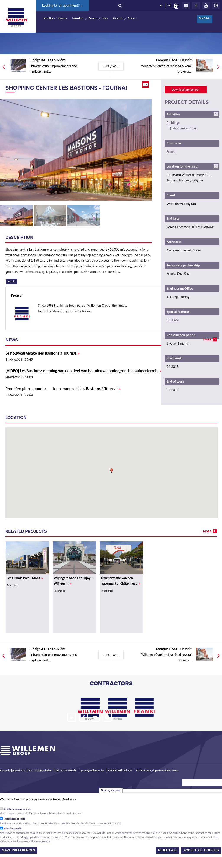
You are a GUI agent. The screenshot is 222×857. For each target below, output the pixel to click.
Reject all (167, 850)
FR (168, 5)
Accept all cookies (201, 850)
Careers (92, 18)
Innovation (77, 18)
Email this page (146, 84)
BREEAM (173, 320)
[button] (111, 470)
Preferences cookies (14, 818)
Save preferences (18, 850)
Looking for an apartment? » (62, 5)
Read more (69, 799)
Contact (132, 18)
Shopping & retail (184, 128)
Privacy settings (111, 790)
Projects (62, 18)
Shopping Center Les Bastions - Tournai (66, 88)
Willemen (16, 18)
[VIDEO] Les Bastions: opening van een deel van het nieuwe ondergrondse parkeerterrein (83, 370)
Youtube (206, 5)
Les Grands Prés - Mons (25, 578)
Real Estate (204, 18)
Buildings (173, 123)
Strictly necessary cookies (17, 808)
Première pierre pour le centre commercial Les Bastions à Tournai (63, 388)
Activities (48, 18)
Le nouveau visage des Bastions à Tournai (42, 353)
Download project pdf (185, 89)
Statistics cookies (13, 828)
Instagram (216, 5)
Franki (12, 281)
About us (117, 18)
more (207, 339)
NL (161, 5)
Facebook (196, 5)
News (105, 18)
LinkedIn (186, 5)
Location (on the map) (182, 166)
